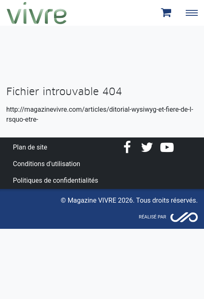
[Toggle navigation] (191, 13)
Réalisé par (152, 217)
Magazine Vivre (36, 13)
